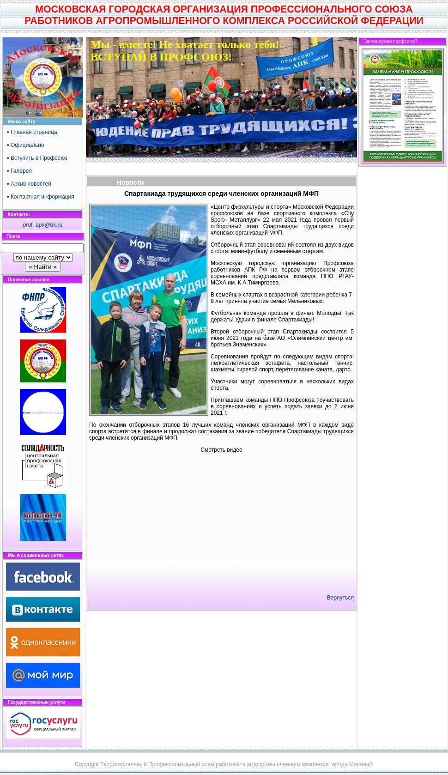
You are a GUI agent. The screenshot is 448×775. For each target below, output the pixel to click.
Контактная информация (42, 197)
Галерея (21, 171)
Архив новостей (31, 184)
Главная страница (34, 132)
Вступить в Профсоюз (39, 158)
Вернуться (340, 597)
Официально (27, 145)
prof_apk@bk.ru (43, 225)
